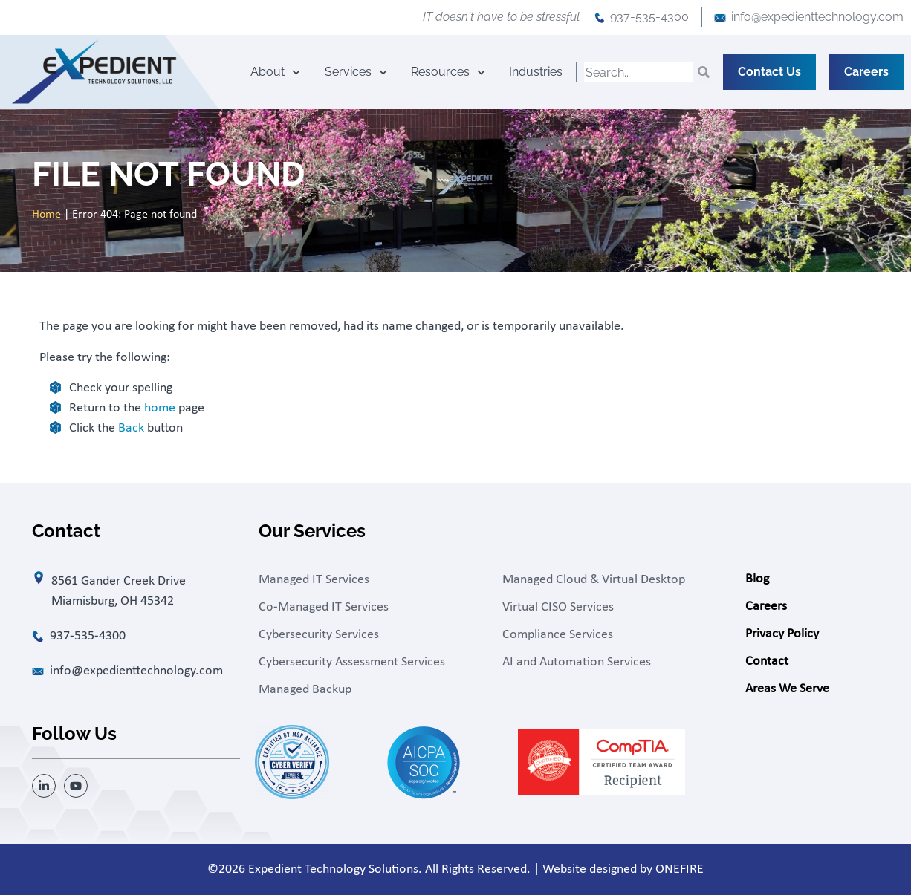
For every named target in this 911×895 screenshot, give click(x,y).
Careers (766, 606)
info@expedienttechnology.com (817, 17)
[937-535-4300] (599, 18)
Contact (766, 661)
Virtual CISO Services (558, 607)
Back (131, 428)
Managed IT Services (314, 580)
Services (356, 72)
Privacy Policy (782, 634)
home (159, 408)
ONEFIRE (679, 869)
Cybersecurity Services (319, 635)
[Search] (704, 72)
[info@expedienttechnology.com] (720, 18)
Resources (448, 72)
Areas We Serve (787, 689)
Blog (757, 579)
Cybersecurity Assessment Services (352, 662)
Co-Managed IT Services (324, 607)
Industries (536, 72)
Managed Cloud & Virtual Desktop (593, 580)
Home (46, 215)
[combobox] (638, 72)
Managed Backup (305, 690)
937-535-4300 (649, 17)
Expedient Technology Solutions (333, 869)
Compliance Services (557, 635)
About (275, 72)
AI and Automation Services (576, 662)
